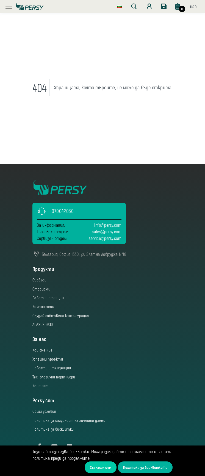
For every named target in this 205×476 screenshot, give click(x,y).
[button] (119, 6)
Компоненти (43, 306)
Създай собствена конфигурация (60, 315)
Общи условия (44, 411)
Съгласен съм (101, 467)
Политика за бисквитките (145, 467)
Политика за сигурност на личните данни (68, 420)
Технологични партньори (53, 376)
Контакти (41, 385)
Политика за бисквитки (53, 429)
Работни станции (48, 297)
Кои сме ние (42, 349)
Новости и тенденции (51, 367)
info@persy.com (107, 225)
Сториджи (41, 288)
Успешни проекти (47, 358)
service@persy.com (105, 238)
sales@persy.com (106, 231)
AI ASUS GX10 (42, 324)
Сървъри (39, 279)
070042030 (63, 211)
